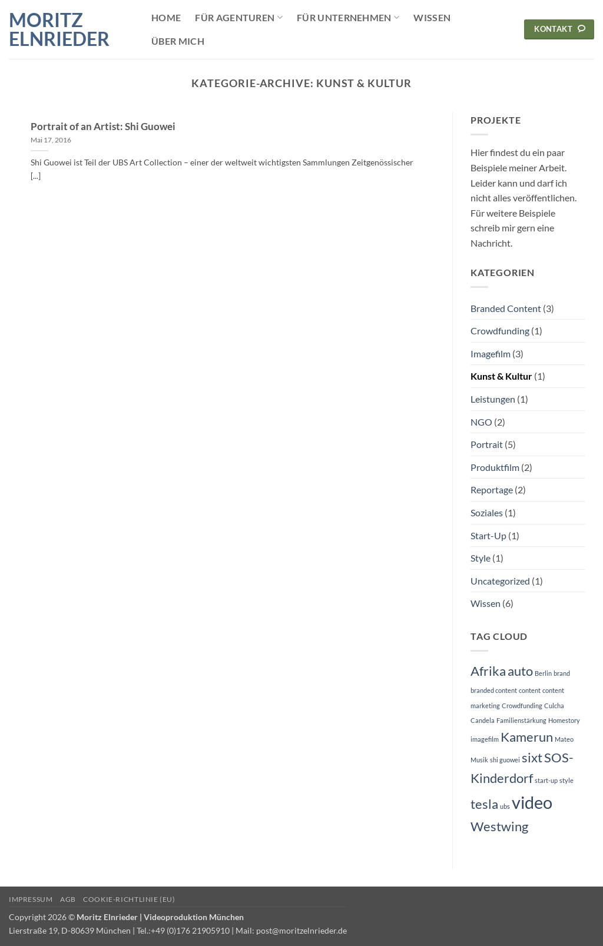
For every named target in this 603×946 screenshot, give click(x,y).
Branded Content (506, 308)
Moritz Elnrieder (59, 29)
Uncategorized (500, 580)
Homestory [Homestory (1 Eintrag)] (564, 720)
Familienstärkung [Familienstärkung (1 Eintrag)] (521, 720)
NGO (481, 421)
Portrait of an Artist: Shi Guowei (103, 126)
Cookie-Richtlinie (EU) (129, 899)
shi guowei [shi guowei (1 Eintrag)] (505, 760)
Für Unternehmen (348, 18)
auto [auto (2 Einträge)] (520, 671)
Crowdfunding (500, 330)
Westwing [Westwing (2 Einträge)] (499, 826)
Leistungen (493, 398)
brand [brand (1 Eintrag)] (562, 673)
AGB (68, 899)
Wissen (431, 17)
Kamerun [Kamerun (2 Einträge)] (527, 737)
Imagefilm (491, 353)
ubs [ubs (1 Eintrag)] (505, 806)
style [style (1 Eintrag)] (566, 780)
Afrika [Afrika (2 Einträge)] (488, 671)
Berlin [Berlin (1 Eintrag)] (543, 673)
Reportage (492, 489)
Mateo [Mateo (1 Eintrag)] (564, 739)
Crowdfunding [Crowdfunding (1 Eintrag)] (522, 705)
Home (166, 17)
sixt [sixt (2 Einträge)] (532, 757)
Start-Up (488, 535)
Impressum (31, 899)
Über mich (177, 41)
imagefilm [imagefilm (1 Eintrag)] (485, 739)
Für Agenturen (239, 18)
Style (481, 557)
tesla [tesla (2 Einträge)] (484, 804)
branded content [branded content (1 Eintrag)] (494, 690)
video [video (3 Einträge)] (532, 802)
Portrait (487, 444)
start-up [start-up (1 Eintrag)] (546, 780)
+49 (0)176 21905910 (190, 930)
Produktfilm (495, 467)
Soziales (487, 512)
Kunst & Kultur (501, 375)
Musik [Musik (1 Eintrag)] (479, 760)
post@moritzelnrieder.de (301, 930)
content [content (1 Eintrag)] (530, 690)
